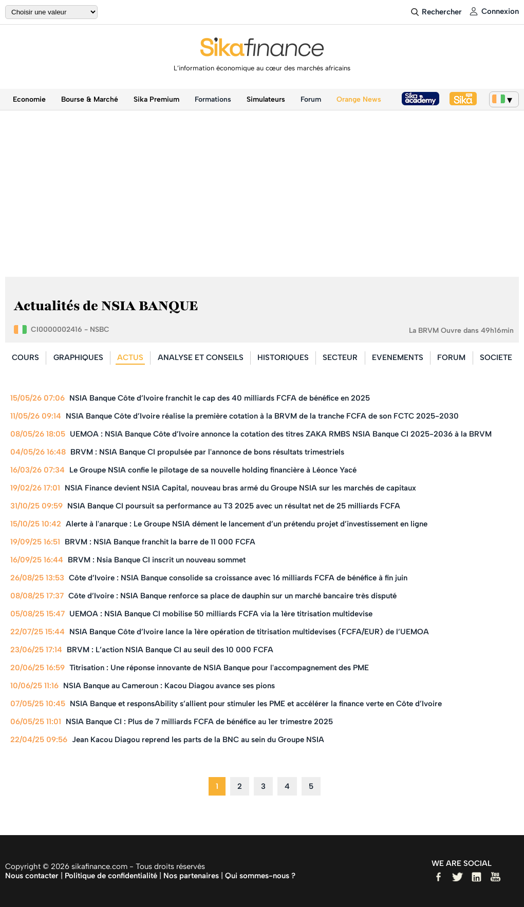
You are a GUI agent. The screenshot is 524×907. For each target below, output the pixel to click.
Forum (311, 99)
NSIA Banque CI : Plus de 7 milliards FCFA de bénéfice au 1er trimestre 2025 (199, 721)
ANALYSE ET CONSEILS (201, 357)
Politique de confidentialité (111, 875)
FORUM (451, 357)
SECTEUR (340, 357)
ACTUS (130, 357)
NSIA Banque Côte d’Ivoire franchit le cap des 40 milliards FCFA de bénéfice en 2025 (219, 398)
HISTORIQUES (283, 357)
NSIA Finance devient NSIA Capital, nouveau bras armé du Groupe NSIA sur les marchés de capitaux (240, 488)
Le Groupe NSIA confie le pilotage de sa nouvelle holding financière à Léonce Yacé (213, 470)
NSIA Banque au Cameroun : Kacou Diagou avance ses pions (169, 685)
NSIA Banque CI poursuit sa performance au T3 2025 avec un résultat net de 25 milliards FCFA (233, 506)
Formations (213, 99)
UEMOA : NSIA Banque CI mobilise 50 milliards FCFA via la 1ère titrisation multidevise (220, 613)
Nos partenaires (191, 875)
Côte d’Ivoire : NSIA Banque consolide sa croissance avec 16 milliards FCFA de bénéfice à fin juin (238, 577)
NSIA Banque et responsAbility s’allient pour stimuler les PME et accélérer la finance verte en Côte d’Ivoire (256, 703)
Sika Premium (156, 99)
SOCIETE (496, 357)
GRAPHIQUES (78, 357)
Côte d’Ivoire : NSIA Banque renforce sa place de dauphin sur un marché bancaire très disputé (232, 595)
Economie (29, 99)
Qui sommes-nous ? (260, 875)
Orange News (358, 99)
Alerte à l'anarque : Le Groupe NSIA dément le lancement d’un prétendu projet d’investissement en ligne (246, 523)
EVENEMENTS (397, 357)
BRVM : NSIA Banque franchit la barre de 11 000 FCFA (160, 541)
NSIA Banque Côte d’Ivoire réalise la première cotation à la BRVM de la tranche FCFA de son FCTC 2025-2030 (262, 416)
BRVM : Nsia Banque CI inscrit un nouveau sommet (157, 559)
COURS (25, 357)
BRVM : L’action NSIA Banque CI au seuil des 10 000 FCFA (170, 649)
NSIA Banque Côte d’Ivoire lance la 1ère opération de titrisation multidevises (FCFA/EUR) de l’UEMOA (249, 631)
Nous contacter (32, 875)
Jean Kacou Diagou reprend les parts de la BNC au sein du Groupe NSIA (198, 739)
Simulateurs (266, 99)
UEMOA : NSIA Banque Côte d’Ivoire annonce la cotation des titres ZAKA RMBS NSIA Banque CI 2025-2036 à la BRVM (281, 434)
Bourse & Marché (89, 99)
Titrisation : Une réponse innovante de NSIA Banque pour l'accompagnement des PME (219, 667)
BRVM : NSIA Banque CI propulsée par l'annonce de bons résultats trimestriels (207, 452)
